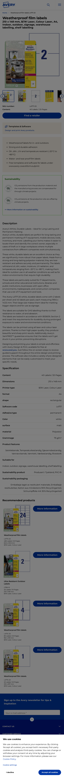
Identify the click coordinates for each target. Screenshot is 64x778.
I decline (10, 772)
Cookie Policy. (9, 759)
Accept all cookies (50, 772)
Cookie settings (10, 765)
